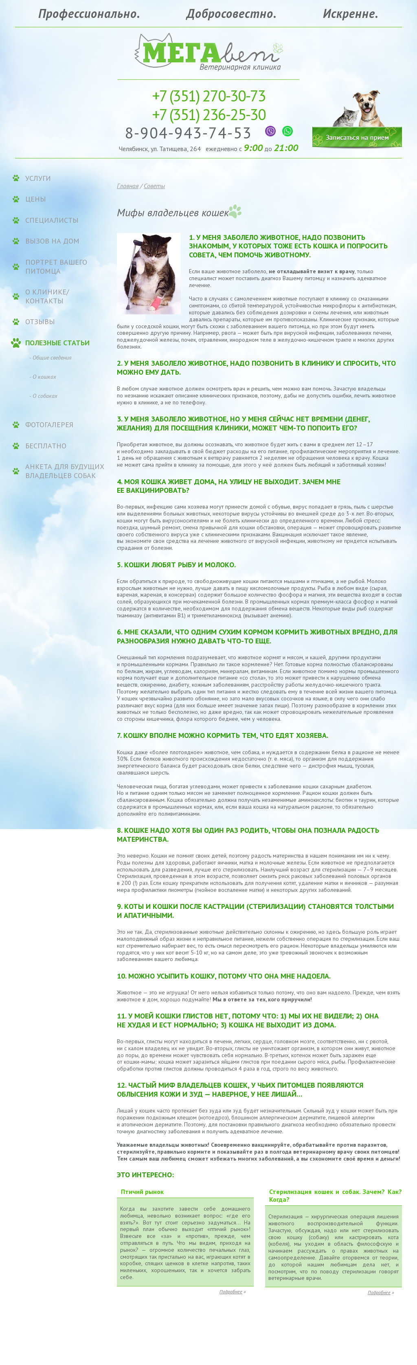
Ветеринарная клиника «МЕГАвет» (208, 51)
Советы (154, 186)
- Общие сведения (50, 357)
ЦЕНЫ (35, 199)
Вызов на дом (52, 241)
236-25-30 (209, 114)
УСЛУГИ (38, 178)
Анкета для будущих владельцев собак (64, 471)
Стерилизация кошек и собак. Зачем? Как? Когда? (335, 1195)
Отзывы (40, 321)
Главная (127, 186)
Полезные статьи (57, 342)
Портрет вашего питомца (56, 266)
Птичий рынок (142, 1191)
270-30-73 (209, 95)
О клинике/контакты (47, 296)
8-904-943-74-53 (191, 133)
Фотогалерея (49, 424)
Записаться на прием (357, 113)
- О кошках (42, 376)
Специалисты (52, 220)
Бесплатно (45, 445)
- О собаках (43, 395)
